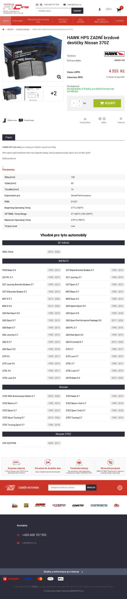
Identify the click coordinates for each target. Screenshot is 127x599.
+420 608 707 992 (51, 4)
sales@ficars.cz (74, 4)
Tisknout (121, 120)
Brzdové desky (23, 29)
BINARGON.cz (77, 591)
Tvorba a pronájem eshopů (56, 591)
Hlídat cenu (9, 120)
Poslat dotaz (26, 120)
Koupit (108, 103)
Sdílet (102, 120)
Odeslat (91, 487)
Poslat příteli (85, 120)
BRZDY (10, 29)
